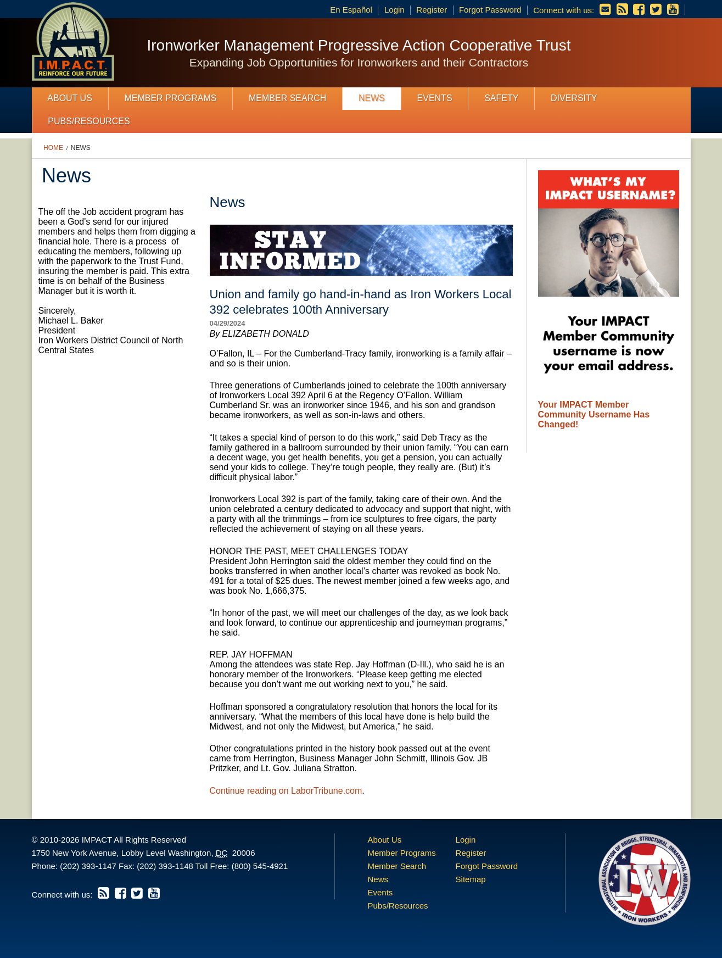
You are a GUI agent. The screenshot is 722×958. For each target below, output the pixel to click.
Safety (501, 98)
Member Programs (170, 98)
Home (53, 148)
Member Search (287, 98)
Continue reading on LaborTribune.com (286, 790)
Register (431, 9)
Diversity (574, 98)
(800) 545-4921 (260, 866)
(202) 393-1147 (88, 866)
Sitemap (471, 879)
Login (394, 9)
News (372, 98)
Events (434, 98)
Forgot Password (490, 9)
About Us (69, 98)
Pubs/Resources (89, 121)
